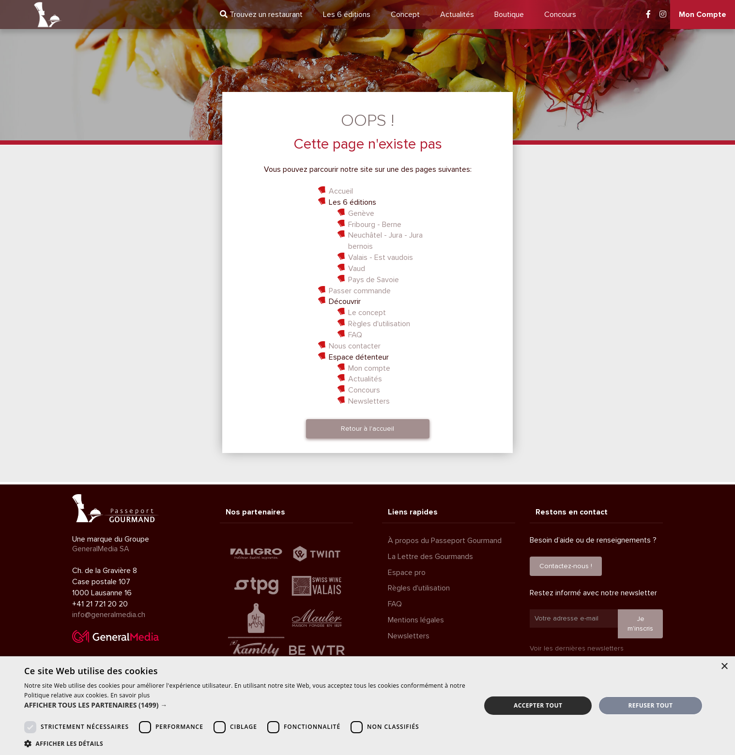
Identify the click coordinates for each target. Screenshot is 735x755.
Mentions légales (416, 620)
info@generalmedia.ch (108, 614)
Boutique (509, 14)
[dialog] (367, 705)
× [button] (724, 666)
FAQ (355, 335)
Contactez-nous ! (565, 566)
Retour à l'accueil (367, 428)
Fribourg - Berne (374, 224)
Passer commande (360, 291)
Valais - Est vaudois (380, 257)
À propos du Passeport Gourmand (445, 540)
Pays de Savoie (373, 280)
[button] (245, 705)
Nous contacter (355, 346)
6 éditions (346, 14)
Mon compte (369, 368)
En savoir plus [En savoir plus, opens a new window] (130, 695)
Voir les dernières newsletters (577, 648)
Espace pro (407, 572)
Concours (560, 14)
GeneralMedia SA (100, 549)
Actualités (457, 14)
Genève (361, 213)
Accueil (341, 191)
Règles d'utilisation (379, 324)
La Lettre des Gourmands (430, 556)
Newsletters (369, 401)
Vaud (356, 268)
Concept (405, 14)
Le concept (367, 312)
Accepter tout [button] (538, 705)
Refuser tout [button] (650, 705)
